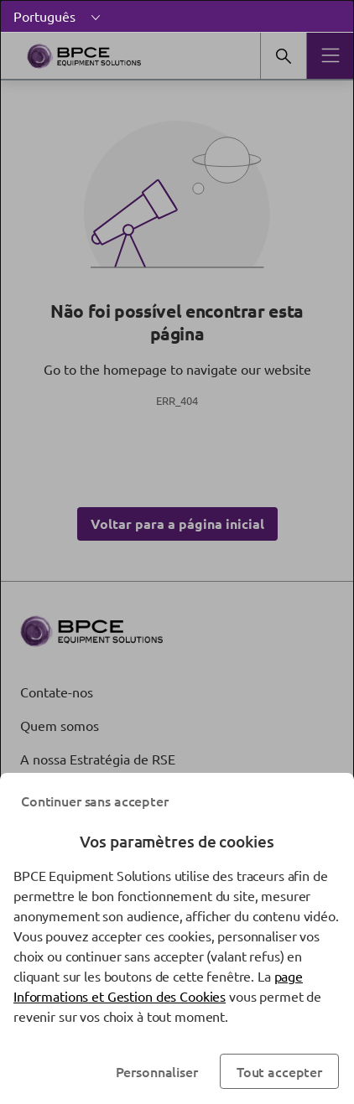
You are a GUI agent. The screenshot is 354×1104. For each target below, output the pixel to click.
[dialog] (177, 552)
